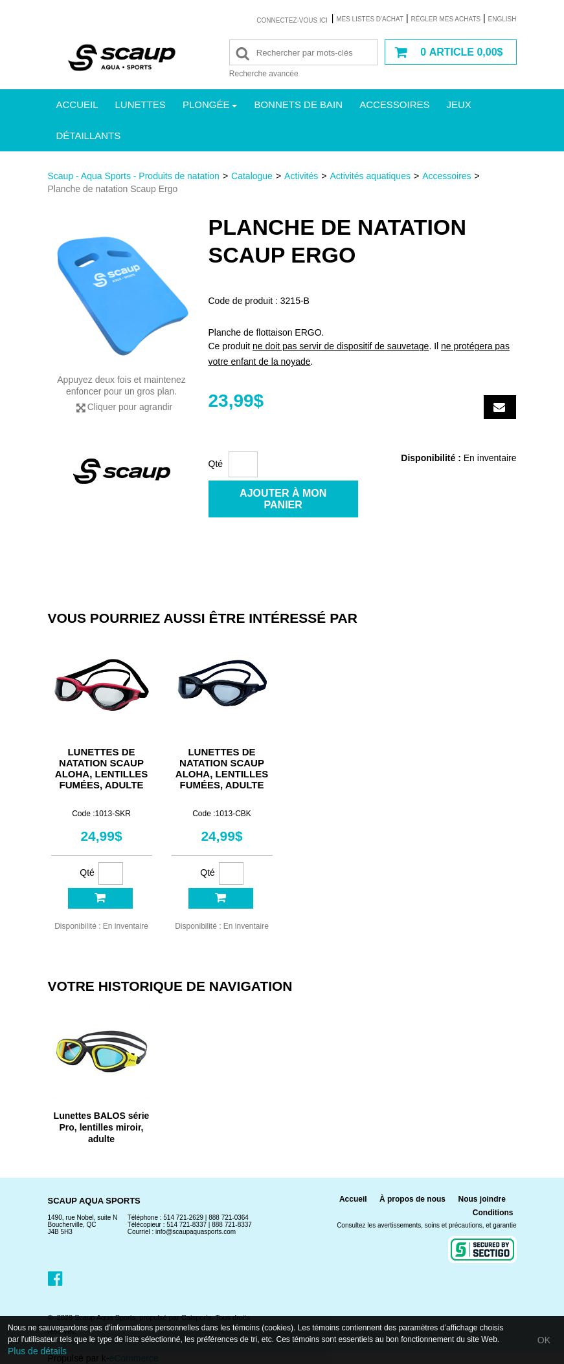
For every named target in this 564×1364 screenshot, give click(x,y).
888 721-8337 (232, 1224)
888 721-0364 (229, 1217)
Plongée (210, 104)
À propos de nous (412, 1199)
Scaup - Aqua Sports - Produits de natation (134, 176)
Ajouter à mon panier (283, 499)
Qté (216, 464)
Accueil (77, 104)
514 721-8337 (186, 1224)
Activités (301, 176)
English (502, 19)
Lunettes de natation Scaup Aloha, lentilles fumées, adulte (101, 768)
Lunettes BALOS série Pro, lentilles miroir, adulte (102, 1127)
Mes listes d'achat (369, 19)
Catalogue (252, 176)
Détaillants (88, 135)
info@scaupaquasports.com (195, 1231)
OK (543, 1340)
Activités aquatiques (370, 176)
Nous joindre (481, 1199)
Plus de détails (37, 1351)
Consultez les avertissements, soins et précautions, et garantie (426, 1225)
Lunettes (140, 104)
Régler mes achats (446, 19)
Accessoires (394, 104)
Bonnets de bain (298, 104)
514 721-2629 (183, 1217)
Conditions (493, 1212)
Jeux (459, 104)
